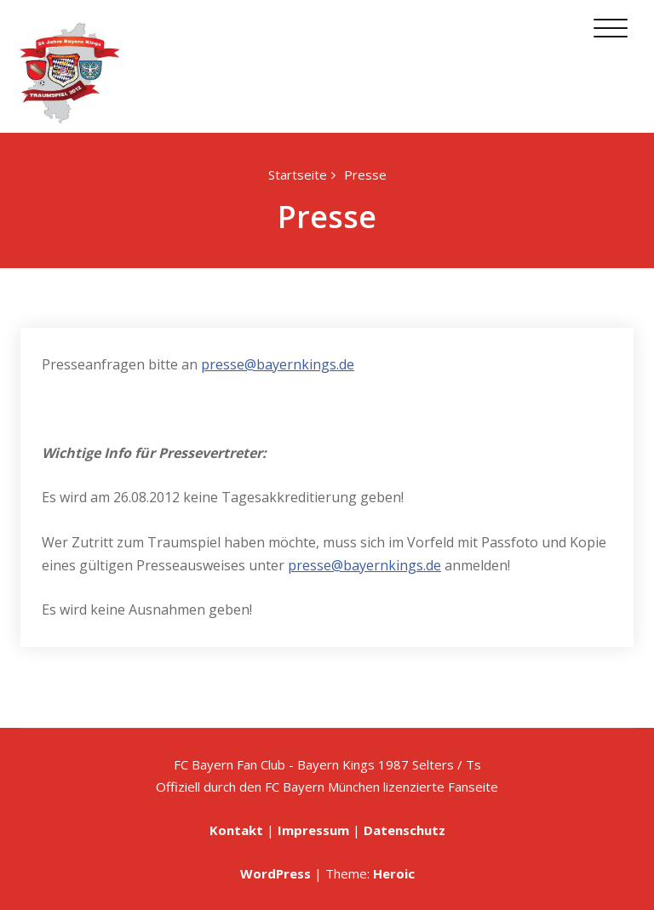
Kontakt (236, 829)
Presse (365, 174)
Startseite (297, 174)
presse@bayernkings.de (277, 364)
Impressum (313, 829)
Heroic (394, 873)
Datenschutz (404, 829)
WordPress (275, 873)
